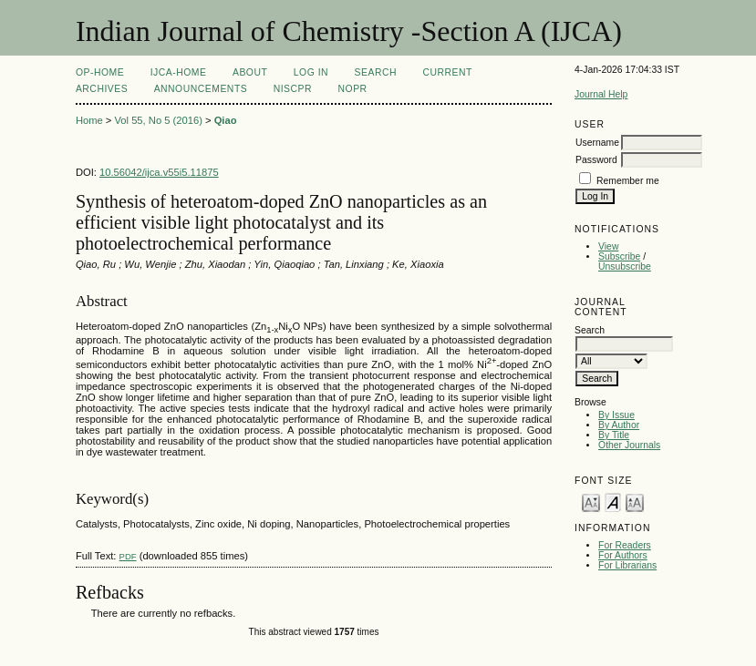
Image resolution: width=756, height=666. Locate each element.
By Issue (616, 415)
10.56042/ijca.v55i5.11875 (159, 172)
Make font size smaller (591, 501)
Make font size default (613, 501)
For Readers (624, 545)
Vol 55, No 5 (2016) (158, 120)
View (608, 246)
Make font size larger (635, 501)
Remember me (627, 181)
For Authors (622, 555)
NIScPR (293, 89)
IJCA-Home (178, 72)
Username (597, 143)
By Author (618, 425)
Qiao (225, 120)
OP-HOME (100, 72)
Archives (102, 89)
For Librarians (627, 565)
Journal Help (601, 94)
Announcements (201, 89)
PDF (128, 556)
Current (446, 72)
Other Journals (629, 445)
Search (376, 72)
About (250, 72)
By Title (613, 435)
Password (596, 160)
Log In (311, 72)
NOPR (353, 89)
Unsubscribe (624, 266)
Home (89, 120)
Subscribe (619, 256)
